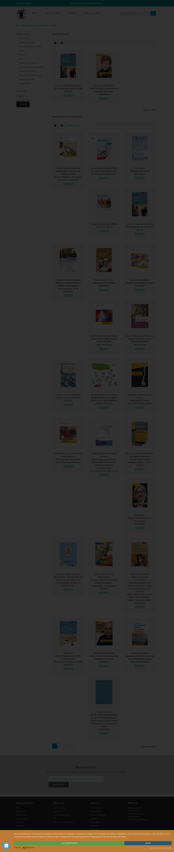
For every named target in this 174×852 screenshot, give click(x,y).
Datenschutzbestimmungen (164, 848)
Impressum (153, 848)
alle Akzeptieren (69, 843)
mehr (148, 843)
